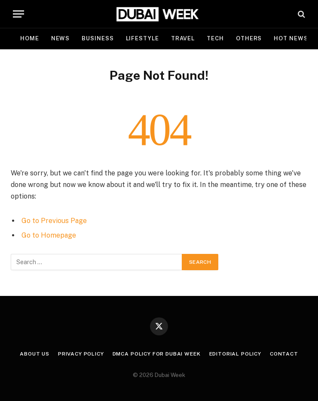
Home (29, 38)
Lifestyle (142, 38)
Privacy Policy (81, 354)
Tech (215, 38)
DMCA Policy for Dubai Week (157, 354)
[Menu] (18, 14)
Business (97, 38)
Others (249, 38)
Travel (183, 38)
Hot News (291, 38)
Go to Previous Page (54, 221)
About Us (34, 354)
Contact (284, 354)
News (60, 38)
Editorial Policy (235, 354)
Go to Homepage (48, 235)
